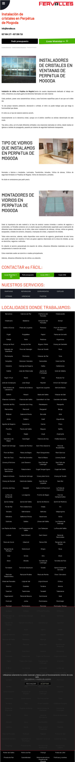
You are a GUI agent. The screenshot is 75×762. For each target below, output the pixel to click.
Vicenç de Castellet (60, 344)
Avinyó (60, 321)
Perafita (9, 429)
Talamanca (60, 591)
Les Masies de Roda (9, 528)
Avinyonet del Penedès (43, 322)
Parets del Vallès (26, 429)
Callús (43, 366)
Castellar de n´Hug (26, 404)
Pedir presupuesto (19, 41)
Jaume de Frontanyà (43, 372)
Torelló (43, 568)
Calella (8, 371)
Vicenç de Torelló (60, 476)
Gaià (60, 596)
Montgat (9, 606)
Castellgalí (26, 439)
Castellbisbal (25, 757)
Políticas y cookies (60, 757)
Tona (60, 356)
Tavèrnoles (26, 591)
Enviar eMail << (45, 275)
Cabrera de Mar (26, 314)
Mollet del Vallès (8, 752)
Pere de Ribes (9, 452)
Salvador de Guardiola (9, 350)
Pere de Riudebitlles (60, 447)
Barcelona (8, 314)
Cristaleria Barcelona (6, 47)
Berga (60, 409)
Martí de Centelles (26, 457)
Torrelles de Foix (60, 561)
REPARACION (26, 291)
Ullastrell (26, 542)
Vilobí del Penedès (8, 581)
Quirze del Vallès (26, 502)
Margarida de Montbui (8, 550)
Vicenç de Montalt (8, 481)
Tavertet (9, 591)
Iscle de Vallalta (60, 371)
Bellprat (9, 414)
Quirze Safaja (8, 502)
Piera (60, 424)
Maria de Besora (26, 596)
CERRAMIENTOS (43, 291)
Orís (43, 556)
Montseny (25, 356)
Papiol (43, 334)
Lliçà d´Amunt (43, 581)
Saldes (26, 521)
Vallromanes (26, 511)
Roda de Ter (60, 378)
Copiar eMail (62, 275)
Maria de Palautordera (8, 575)
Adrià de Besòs (60, 388)
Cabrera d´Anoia (26, 414)
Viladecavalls (60, 314)
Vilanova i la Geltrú (8, 399)
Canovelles (43, 361)
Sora (8, 434)
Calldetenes (60, 366)
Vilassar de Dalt (60, 394)
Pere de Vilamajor (26, 349)
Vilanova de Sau (43, 439)
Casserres (26, 424)
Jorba (26, 601)
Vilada (43, 507)
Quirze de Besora (43, 502)
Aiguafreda (60, 419)
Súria (60, 516)
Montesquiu (26, 606)
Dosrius (8, 586)
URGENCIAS (26, 296)
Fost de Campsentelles (60, 496)
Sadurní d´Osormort (43, 488)
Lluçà (43, 434)
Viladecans (9, 321)
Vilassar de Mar (43, 356)
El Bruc (60, 581)
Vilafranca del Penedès (43, 315)
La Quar (8, 535)
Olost (9, 561)
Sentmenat (43, 596)
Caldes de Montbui (25, 446)
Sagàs (26, 434)
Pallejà (8, 339)
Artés (9, 419)
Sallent (8, 394)
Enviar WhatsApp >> (10, 276)
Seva (60, 549)
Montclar (43, 606)
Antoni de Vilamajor (60, 383)
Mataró (25, 394)
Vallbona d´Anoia (26, 516)
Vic (60, 507)
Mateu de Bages (26, 452)
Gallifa (60, 429)
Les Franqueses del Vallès (26, 529)
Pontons (43, 328)
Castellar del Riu (8, 404)
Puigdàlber (26, 334)
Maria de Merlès (43, 574)
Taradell (43, 591)
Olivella (25, 561)
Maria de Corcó (8, 542)
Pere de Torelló (43, 349)
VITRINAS (8, 296)
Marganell (43, 409)
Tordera (43, 586)
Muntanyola (9, 356)
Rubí (43, 378)
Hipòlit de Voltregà (8, 446)
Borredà (43, 414)
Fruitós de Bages (43, 495)
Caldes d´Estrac (8, 328)
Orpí (8, 556)
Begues (43, 429)
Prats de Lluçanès (26, 328)
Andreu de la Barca (26, 388)
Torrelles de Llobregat (43, 562)
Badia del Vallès (43, 394)
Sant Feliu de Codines (60, 463)
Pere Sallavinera (26, 507)
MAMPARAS (9, 291)
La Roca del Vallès (60, 528)
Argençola (60, 434)
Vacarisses (43, 516)
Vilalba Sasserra (60, 439)
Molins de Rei (26, 752)
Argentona (60, 339)
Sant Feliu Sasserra (43, 446)
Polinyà (43, 752)
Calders (26, 419)
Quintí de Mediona (60, 502)
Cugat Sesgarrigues (43, 469)
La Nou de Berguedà (8, 496)
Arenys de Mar (26, 344)
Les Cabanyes (43, 528)
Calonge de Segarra (26, 366)
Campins (9, 366)
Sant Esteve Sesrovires (8, 470)
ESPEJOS (60, 291)
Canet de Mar (60, 361)
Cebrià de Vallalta (26, 481)
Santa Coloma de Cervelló (60, 569)
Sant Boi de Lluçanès (43, 482)
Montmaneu (43, 601)
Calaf (43, 419)
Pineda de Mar (9, 757)
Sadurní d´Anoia (8, 476)
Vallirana (43, 511)
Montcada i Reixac (60, 606)
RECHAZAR (31, 684)
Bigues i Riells (43, 344)
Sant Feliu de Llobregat (43, 463)
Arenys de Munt (8, 344)
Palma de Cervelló (60, 334)
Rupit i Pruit (8, 378)
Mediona (43, 339)
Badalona (26, 321)
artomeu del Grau (9, 488)
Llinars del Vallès (43, 521)
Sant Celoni (43, 535)
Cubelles (26, 586)
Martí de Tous (8, 457)
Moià (26, 339)
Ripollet (43, 383)
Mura (60, 349)
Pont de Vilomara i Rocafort (60, 329)
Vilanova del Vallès (25, 399)
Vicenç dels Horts (43, 476)
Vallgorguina (60, 511)
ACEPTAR (44, 684)
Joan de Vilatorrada (26, 371)
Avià (60, 414)
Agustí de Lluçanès (43, 388)
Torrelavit (8, 568)
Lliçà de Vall (26, 581)
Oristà (26, 556)
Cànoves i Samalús (26, 361)
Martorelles (9, 409)
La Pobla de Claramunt (60, 489)
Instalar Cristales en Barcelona (19, 47)
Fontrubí (9, 601)
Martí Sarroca (60, 452)
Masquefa (60, 404)
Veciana (9, 511)
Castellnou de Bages (9, 440)
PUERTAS (43, 296)
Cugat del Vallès (60, 469)
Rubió (26, 378)
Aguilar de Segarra (8, 424)
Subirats (9, 521)
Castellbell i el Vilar (43, 399)
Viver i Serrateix (60, 574)
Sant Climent (25, 535)
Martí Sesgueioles (43, 452)
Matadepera (43, 404)
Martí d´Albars (43, 457)
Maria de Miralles (26, 574)
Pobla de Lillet (60, 752)
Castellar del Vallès (60, 399)
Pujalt (9, 334)
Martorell (26, 409)
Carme (43, 424)
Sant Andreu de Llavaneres (8, 388)
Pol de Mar (8, 507)
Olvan (60, 556)
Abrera (60, 586)
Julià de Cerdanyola (9, 383)
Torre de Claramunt (26, 568)
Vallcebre (8, 516)
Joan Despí (26, 383)
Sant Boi (60, 481)
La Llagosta (26, 495)
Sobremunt (26, 549)
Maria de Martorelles (60, 536)
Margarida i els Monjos (60, 543)
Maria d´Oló (43, 542)
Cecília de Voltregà (25, 476)
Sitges (43, 549)
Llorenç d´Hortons (8, 462)
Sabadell (26, 488)
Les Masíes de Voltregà (60, 522)
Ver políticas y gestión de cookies (38, 679)
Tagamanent (8, 596)
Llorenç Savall (60, 457)
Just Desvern (26, 462)
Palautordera (25, 469)
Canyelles (8, 361)
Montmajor (60, 601)
